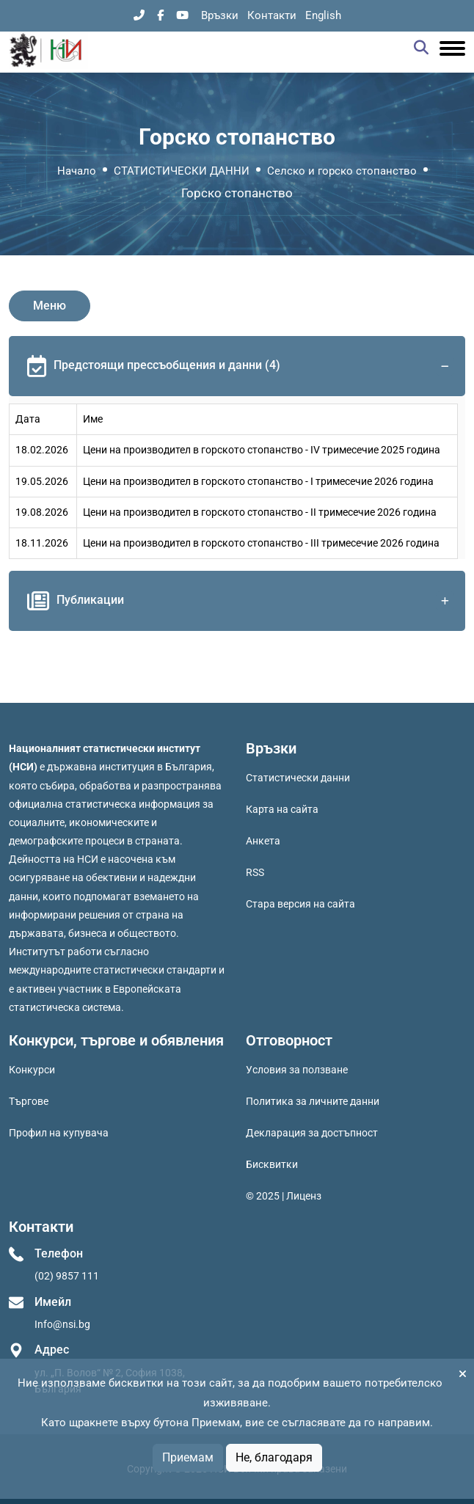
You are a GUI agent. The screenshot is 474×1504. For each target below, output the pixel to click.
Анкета (263, 841)
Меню (49, 306)
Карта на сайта (282, 809)
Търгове (28, 1101)
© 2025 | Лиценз (283, 1196)
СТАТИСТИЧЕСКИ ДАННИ (181, 171)
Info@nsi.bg (62, 1324)
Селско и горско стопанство (342, 171)
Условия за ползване (297, 1070)
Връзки (219, 15)
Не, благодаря (274, 1457)
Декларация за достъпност (312, 1133)
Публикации (240, 601)
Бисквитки (272, 1164)
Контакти (271, 15)
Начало (76, 171)
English (323, 15)
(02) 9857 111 (66, 1276)
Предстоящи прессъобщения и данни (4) (240, 366)
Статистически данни (298, 778)
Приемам (188, 1457)
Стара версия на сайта (300, 904)
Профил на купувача (59, 1133)
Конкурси (32, 1070)
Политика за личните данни (312, 1101)
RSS (255, 872)
